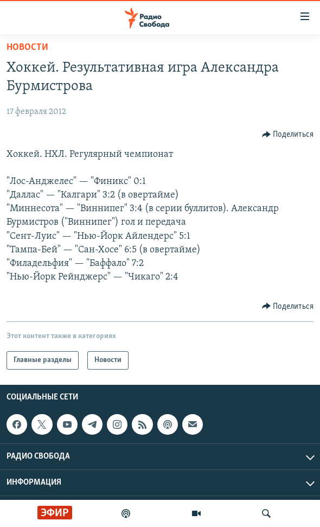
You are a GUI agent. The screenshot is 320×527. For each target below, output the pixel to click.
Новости (27, 47)
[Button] (288, 135)
